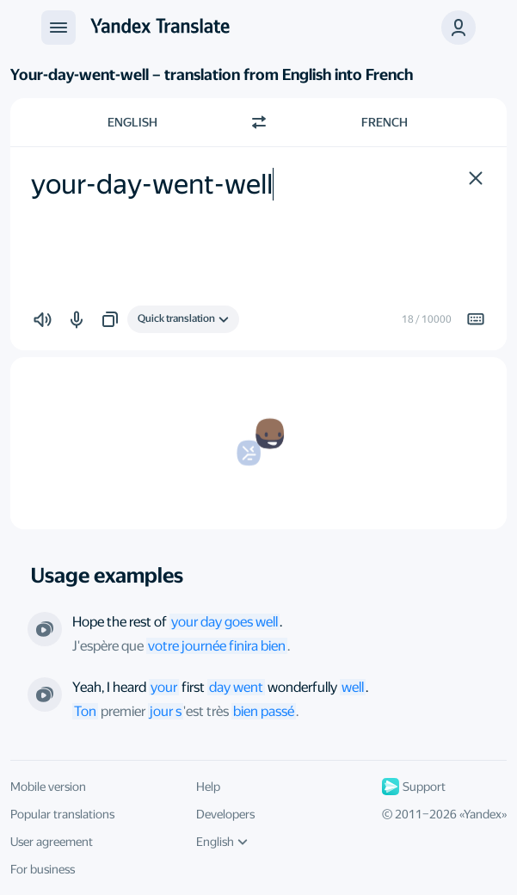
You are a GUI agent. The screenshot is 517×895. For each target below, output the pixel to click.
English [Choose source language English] (132, 122)
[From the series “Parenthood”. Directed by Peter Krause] (45, 694)
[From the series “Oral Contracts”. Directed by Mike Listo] (45, 629)
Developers (225, 814)
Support (414, 786)
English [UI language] (222, 842)
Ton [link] (85, 711)
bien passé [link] (263, 711)
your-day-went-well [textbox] (152, 184)
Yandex (483, 814)
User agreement (51, 842)
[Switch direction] (259, 122)
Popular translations (62, 814)
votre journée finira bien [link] (217, 646)
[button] (458, 27)
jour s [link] (166, 711)
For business (42, 869)
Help (208, 786)
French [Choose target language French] (384, 122)
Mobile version (48, 786)
